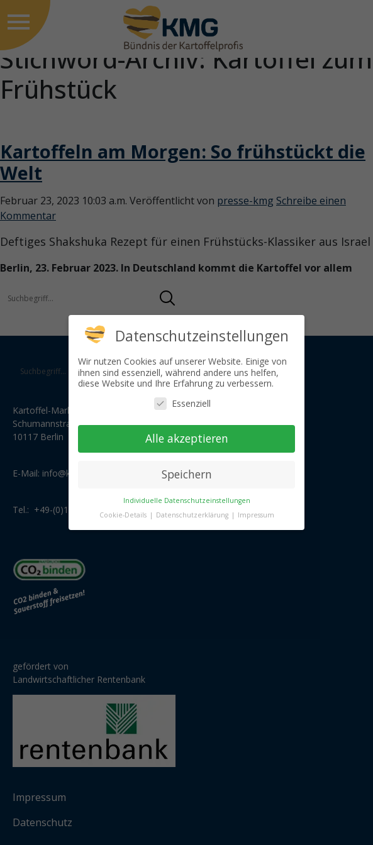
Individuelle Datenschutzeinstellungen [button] (186, 500)
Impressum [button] (256, 515)
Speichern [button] (187, 474)
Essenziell (182, 403)
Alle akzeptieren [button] (186, 438)
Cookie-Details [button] (123, 515)
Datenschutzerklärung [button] (193, 515)
